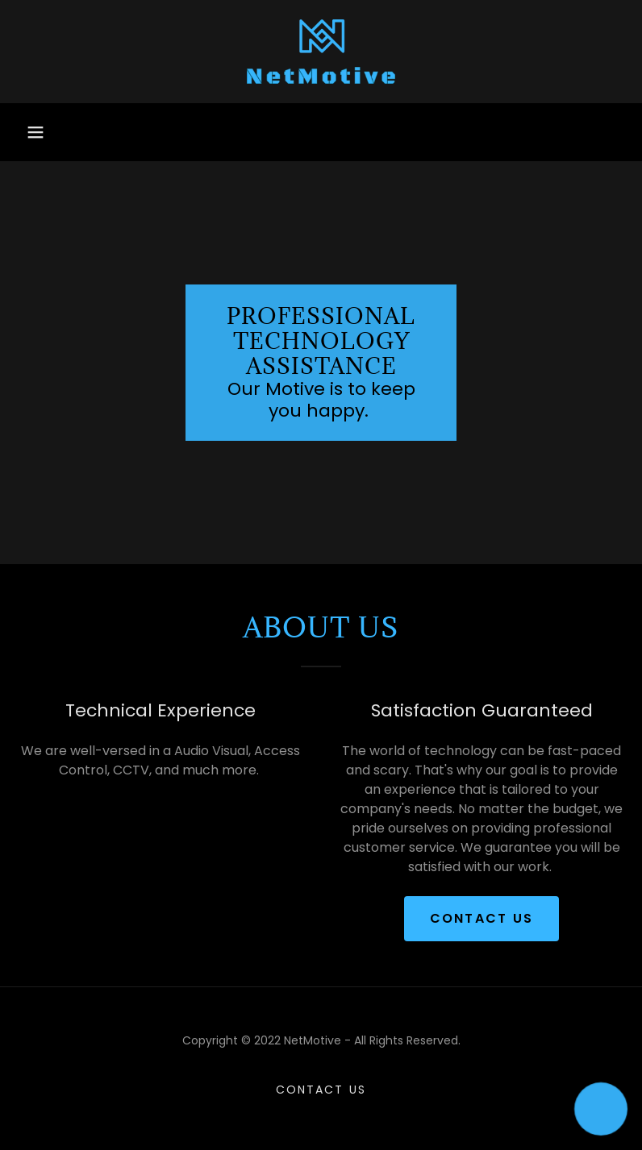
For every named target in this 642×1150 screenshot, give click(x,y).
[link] (321, 51)
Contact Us (482, 918)
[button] (35, 132)
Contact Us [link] (320, 1089)
